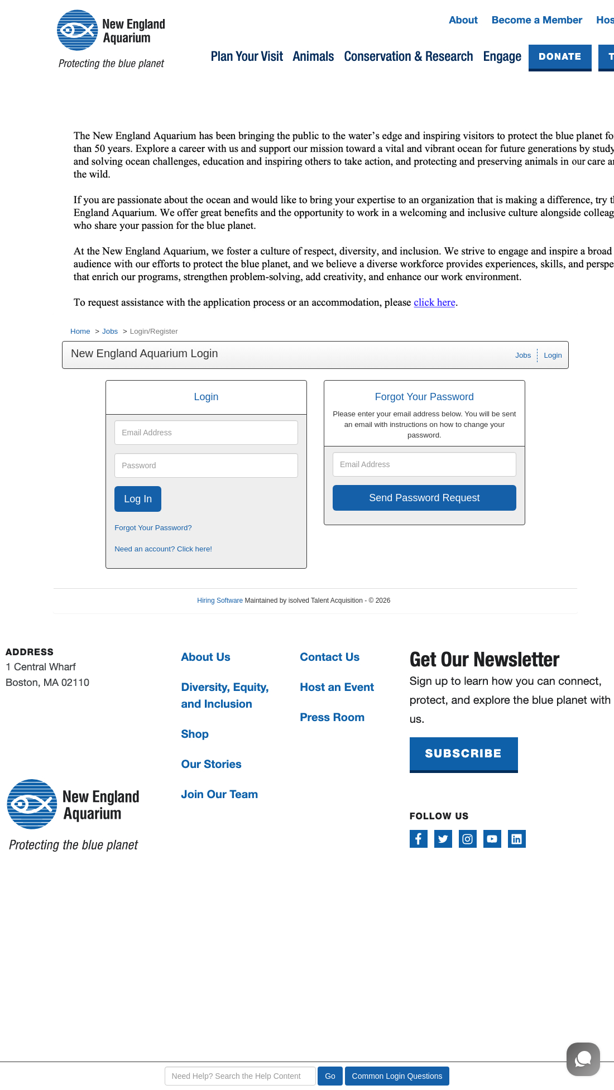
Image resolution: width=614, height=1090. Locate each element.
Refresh (422, 600)
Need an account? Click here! (163, 549)
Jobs (110, 331)
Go (330, 1076)
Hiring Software (220, 600)
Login (553, 355)
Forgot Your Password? (153, 528)
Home (80, 331)
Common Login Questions (397, 1076)
